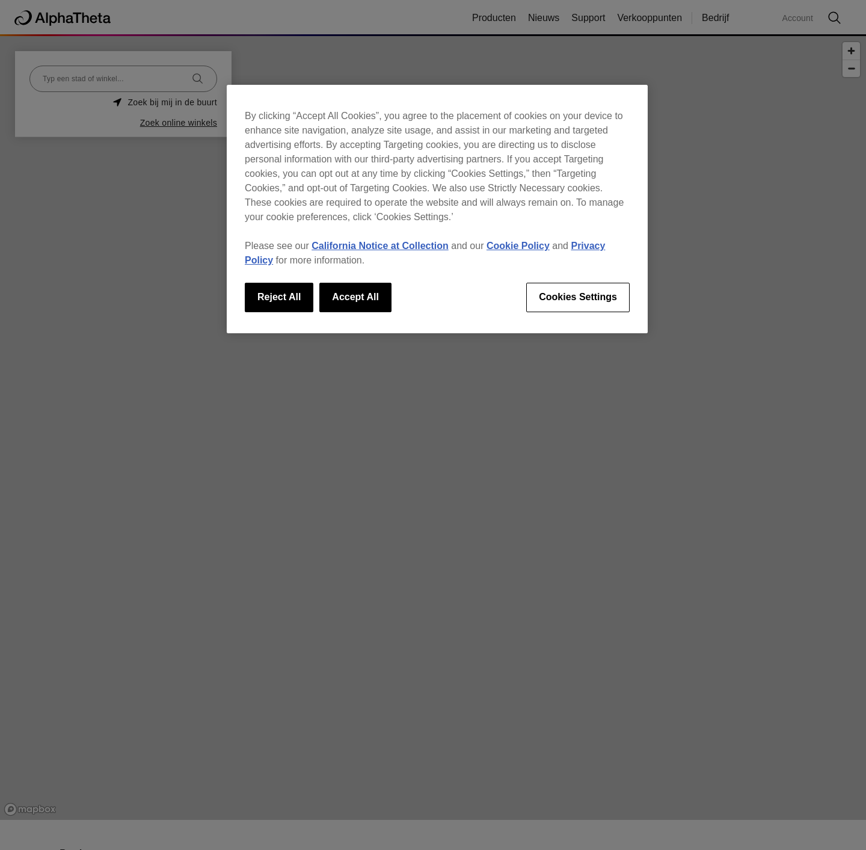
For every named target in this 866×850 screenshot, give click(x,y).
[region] (437, 209)
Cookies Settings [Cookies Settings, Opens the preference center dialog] (578, 297)
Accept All (355, 297)
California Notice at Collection (380, 246)
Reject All (279, 297)
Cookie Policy (518, 246)
